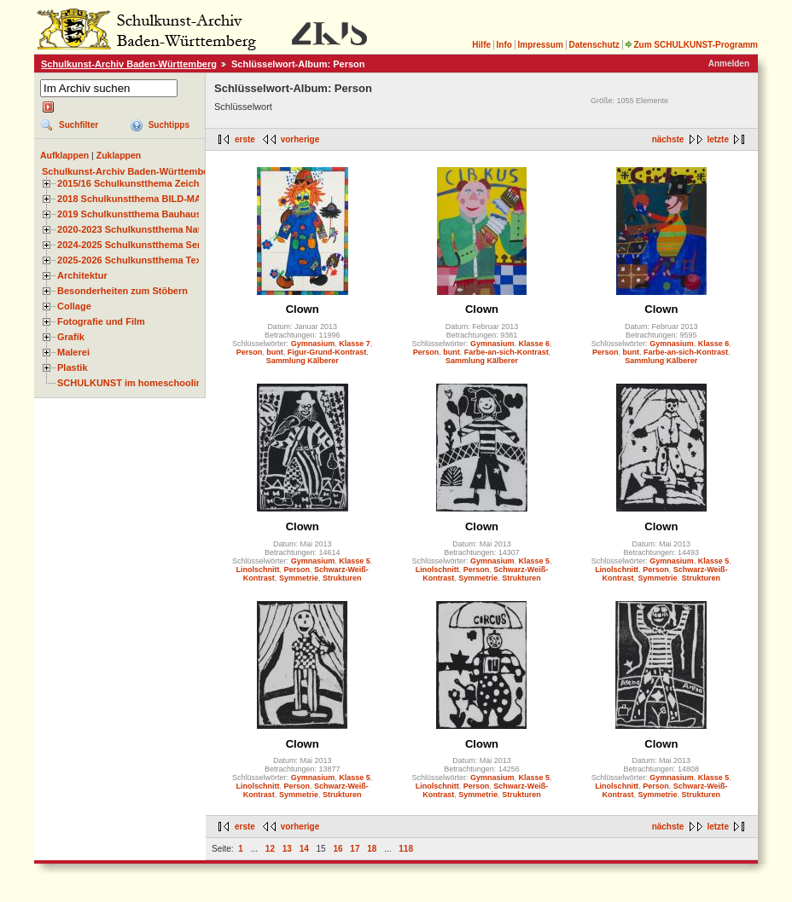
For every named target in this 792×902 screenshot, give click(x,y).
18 (371, 848)
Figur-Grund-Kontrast (327, 352)
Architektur (82, 275)
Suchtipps (168, 125)
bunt (274, 352)
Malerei (73, 352)
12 (270, 848)
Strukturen (342, 578)
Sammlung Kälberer (302, 360)
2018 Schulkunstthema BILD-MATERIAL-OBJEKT (166, 199)
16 (337, 848)
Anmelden (728, 63)
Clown (302, 309)
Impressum (539, 44)
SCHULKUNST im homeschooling (132, 383)
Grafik (70, 337)
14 (304, 848)
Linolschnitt (257, 569)
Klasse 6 (534, 343)
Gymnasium (313, 343)
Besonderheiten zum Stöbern (122, 291)
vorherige (300, 139)
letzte (718, 139)
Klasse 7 (354, 343)
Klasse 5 (354, 561)
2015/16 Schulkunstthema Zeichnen (136, 183)
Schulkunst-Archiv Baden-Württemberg (129, 64)
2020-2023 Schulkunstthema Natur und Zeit (153, 229)
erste (245, 139)
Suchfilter (78, 125)
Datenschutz (593, 44)
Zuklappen (119, 155)
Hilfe (481, 44)
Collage (74, 306)
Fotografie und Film (101, 321)
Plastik (72, 367)
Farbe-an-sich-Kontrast (506, 352)
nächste (668, 139)
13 (287, 848)
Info (504, 44)
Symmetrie (298, 578)
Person (249, 352)
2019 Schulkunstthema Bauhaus (129, 214)
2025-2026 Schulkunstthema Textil (133, 260)
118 (406, 848)
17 (354, 848)
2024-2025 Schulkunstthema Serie (133, 245)
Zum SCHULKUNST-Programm (691, 44)
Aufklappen (64, 155)
